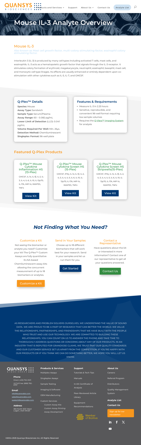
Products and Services (49, 8)
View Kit (30, 196)
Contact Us (104, 8)
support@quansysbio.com (23, 400)
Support (72, 8)
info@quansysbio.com (21, 393)
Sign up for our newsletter (117, 413)
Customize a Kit (31, 283)
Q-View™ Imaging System (109, 120)
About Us (86, 8)
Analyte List (122, 8)
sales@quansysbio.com (21, 397)
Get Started (70, 268)
